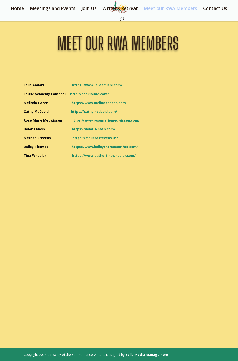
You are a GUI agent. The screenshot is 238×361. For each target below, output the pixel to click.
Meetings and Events (52, 9)
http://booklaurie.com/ (89, 94)
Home (17, 9)
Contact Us (215, 9)
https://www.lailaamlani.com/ (97, 85)
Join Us (88, 9)
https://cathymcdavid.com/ (94, 111)
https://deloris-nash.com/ (93, 129)
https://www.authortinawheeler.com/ (104, 155)
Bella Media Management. (147, 354)
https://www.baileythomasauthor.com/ (105, 146)
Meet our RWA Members (170, 9)
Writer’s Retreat (120, 9)
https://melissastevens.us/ (87, 138)
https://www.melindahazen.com (99, 102)
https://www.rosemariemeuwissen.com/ (105, 120)
